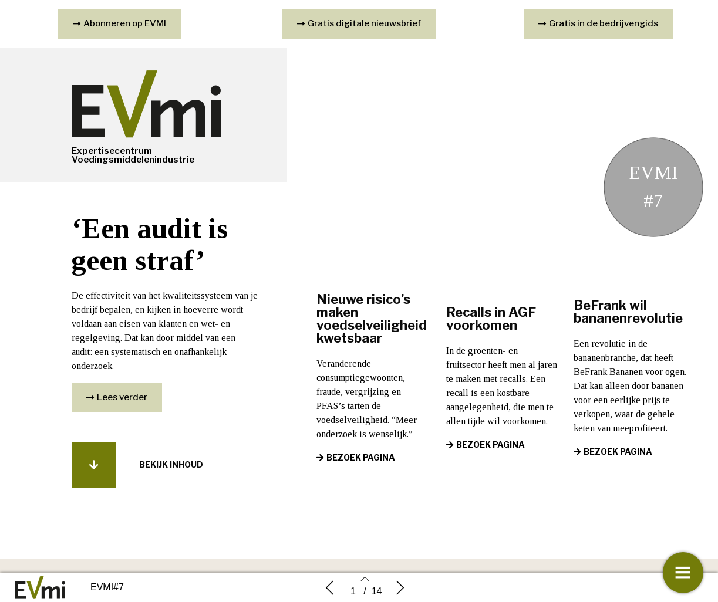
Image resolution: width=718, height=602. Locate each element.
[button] (117, 399)
